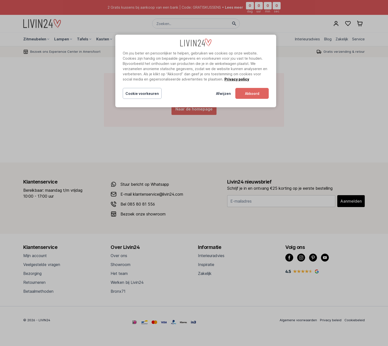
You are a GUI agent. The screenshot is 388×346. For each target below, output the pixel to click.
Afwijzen (223, 93)
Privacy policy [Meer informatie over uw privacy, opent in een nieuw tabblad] (236, 79)
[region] (195, 71)
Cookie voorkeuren (142, 93)
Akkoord (252, 93)
